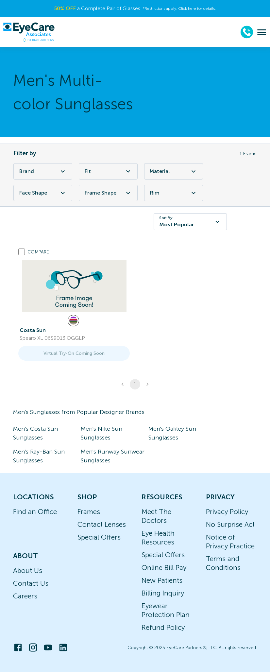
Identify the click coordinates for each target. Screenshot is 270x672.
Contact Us (30, 583)
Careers (25, 596)
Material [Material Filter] (173, 171)
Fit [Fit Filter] (108, 171)
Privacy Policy (227, 512)
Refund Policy (163, 627)
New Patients (162, 580)
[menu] (261, 32)
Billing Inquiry (163, 593)
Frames (88, 512)
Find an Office (35, 512)
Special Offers (99, 537)
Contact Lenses (101, 524)
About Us (27, 570)
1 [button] (135, 384)
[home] (29, 32)
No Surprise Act (230, 524)
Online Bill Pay (164, 567)
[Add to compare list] (21, 252)
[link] (74, 286)
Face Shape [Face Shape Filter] (43, 193)
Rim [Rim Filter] (173, 193)
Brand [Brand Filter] (43, 171)
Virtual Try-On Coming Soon (74, 353)
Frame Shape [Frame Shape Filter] (108, 193)
